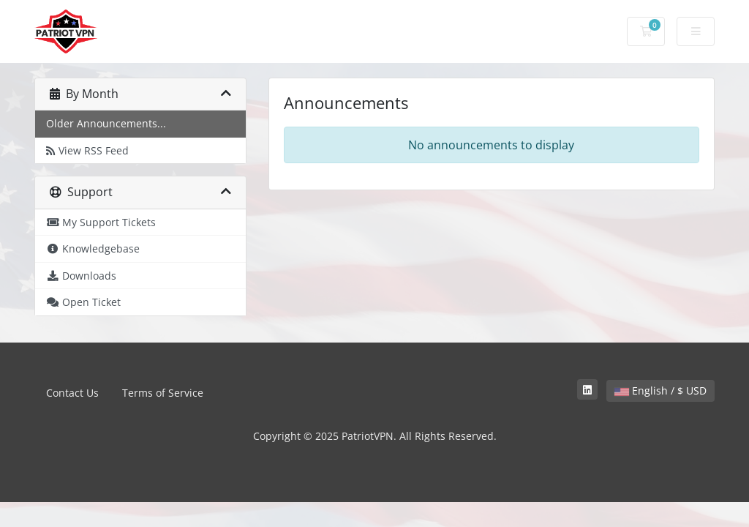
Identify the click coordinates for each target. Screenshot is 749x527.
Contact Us (72, 393)
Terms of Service (162, 393)
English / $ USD (660, 390)
